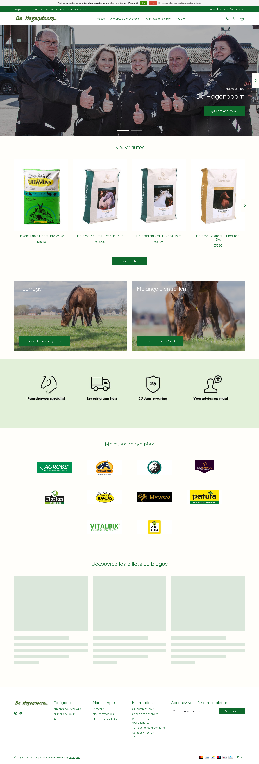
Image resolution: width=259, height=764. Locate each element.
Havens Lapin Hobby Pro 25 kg (41, 235)
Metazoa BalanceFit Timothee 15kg (217, 237)
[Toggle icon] (228, 18)
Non (153, 3)
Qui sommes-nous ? (144, 709)
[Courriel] (194, 711)
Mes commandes (103, 714)
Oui (143, 3)
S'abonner (231, 711)
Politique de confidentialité (148, 727)
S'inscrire (98, 709)
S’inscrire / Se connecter (232, 9)
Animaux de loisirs (65, 714)
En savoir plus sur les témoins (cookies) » (179, 3)
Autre (57, 719)
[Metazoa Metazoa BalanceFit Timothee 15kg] (218, 195)
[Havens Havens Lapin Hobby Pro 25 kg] (41, 195)
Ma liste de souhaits (105, 719)
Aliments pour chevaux (67, 709)
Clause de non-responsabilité (141, 720)
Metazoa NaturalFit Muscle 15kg (100, 235)
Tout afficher (129, 261)
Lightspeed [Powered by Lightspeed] (74, 757)
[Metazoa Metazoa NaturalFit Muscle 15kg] (100, 195)
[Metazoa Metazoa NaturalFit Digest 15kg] (159, 195)
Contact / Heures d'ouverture (143, 734)
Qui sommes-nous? (223, 111)
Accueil (101, 18)
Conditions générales (145, 714)
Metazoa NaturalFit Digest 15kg (159, 235)
